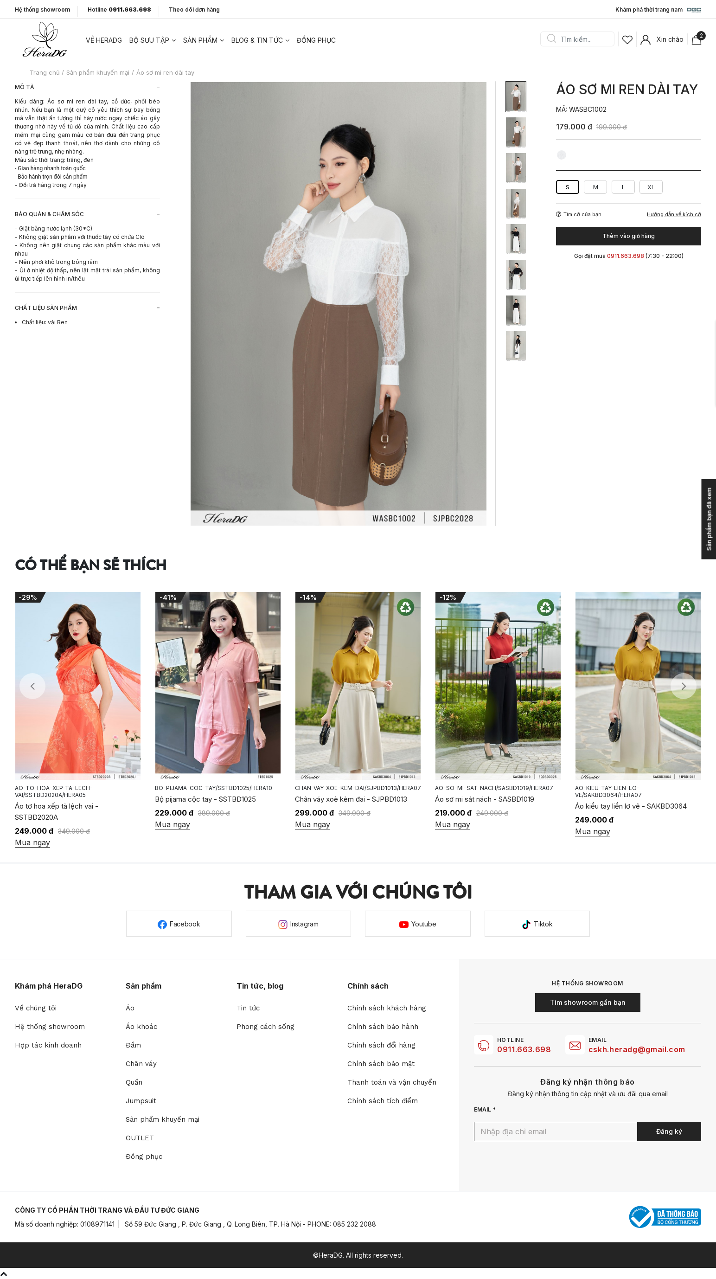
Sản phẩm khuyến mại (162, 1119)
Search (551, 39)
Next (684, 686)
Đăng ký (669, 1131)
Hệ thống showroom (42, 9)
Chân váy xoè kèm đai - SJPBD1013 (351, 799)
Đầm (133, 1045)
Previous (32, 686)
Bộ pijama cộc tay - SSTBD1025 (205, 799)
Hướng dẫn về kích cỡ (674, 215)
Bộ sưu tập (149, 40)
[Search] (580, 39)
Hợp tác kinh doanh (48, 1045)
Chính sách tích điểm (382, 1101)
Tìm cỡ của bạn (578, 214)
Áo (130, 1008)
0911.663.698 (524, 1049)
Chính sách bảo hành (382, 1026)
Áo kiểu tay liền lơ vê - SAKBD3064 (631, 806)
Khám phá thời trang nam (658, 10)
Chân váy (141, 1064)
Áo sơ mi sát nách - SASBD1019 (484, 799)
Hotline (119, 9)
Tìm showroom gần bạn (588, 1002)
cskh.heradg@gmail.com (636, 1049)
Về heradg (104, 40)
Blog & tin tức (257, 40)
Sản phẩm (200, 40)
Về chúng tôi (36, 1008)
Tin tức (248, 1008)
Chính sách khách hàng (386, 1008)
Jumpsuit (141, 1101)
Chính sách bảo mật (381, 1064)
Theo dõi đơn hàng (194, 9)
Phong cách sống (265, 1026)
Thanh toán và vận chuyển (391, 1082)
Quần (134, 1082)
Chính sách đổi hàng (381, 1045)
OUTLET (140, 1138)
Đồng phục (316, 40)
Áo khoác (141, 1026)
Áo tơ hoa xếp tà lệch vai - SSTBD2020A (56, 812)
